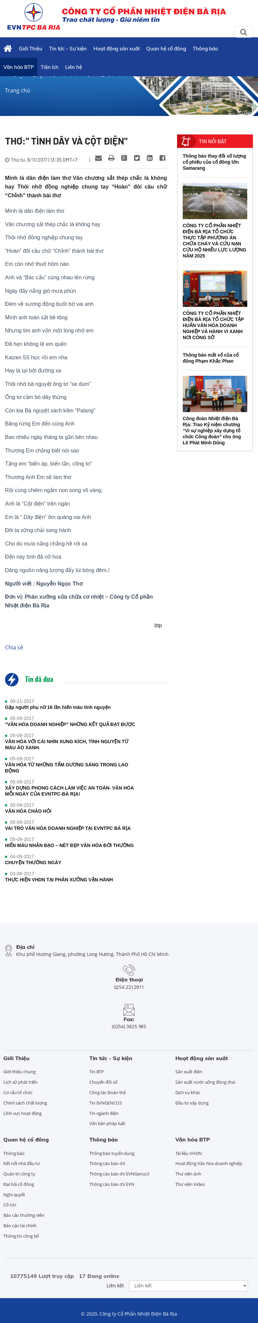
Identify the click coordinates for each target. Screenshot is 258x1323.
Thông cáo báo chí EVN (111, 1184)
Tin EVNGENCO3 (105, 1103)
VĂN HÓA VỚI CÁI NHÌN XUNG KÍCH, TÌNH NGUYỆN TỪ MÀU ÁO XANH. (66, 744)
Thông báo (205, 48)
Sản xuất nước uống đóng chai (205, 1082)
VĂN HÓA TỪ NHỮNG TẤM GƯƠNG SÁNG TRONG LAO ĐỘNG (66, 767)
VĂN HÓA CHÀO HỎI (28, 811)
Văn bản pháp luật (107, 1123)
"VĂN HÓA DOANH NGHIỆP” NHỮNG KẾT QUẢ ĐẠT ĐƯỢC (70, 724)
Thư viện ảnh (188, 1174)
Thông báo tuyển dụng (111, 1153)
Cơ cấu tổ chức (18, 1092)
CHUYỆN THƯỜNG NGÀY (33, 862)
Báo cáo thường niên (23, 1215)
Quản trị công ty (19, 1174)
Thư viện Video (190, 1184)
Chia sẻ (14, 647)
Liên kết (115, 1285)
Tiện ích (49, 67)
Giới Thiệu (30, 48)
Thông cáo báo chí (107, 1163)
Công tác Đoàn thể (107, 1092)
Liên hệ (73, 67)
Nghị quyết (14, 1195)
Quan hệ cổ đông (166, 48)
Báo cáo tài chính (20, 1225)
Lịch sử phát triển (20, 1082)
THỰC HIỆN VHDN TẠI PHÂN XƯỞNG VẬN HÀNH (59, 879)
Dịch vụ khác (187, 1092)
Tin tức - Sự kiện (68, 48)
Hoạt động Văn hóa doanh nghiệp (208, 1163)
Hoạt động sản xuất (116, 48)
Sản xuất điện (188, 1072)
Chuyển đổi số (103, 1082)
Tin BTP (96, 1072)
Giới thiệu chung (19, 1072)
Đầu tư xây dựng (192, 1103)
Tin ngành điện (104, 1113)
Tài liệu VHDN (188, 1153)
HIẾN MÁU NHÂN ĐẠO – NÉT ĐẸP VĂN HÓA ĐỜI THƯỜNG (69, 845)
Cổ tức (9, 1205)
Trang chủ (17, 90)
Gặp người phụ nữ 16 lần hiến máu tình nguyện (58, 707)
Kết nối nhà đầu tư (21, 1163)
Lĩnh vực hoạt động (22, 1113)
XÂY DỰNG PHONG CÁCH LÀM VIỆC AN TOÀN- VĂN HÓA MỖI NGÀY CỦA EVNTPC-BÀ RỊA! (69, 791)
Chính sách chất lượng (25, 1103)
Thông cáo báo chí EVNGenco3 (119, 1174)
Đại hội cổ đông (18, 1184)
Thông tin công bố (21, 1236)
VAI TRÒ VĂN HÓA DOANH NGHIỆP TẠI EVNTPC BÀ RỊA (68, 828)
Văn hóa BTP (18, 67)
